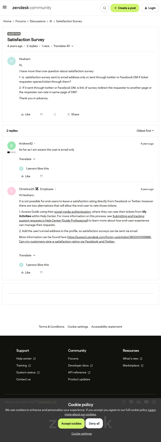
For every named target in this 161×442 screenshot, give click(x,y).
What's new (132, 358)
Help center (26, 358)
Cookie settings (78, 327)
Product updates (79, 379)
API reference (79, 372)
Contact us (23, 379)
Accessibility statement (106, 327)
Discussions (37, 21)
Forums (21, 21)
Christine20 (26, 189)
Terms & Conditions (51, 327)
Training (23, 365)
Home (7, 21)
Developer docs (80, 365)
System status (28, 372)
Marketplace (133, 365)
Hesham (24, 59)
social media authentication (72, 212)
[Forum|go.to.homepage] (31, 8)
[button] (4, 8)
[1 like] (34, 168)
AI (50, 21)
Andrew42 (26, 143)
